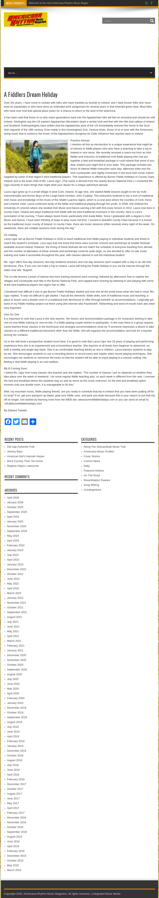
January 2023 (15, 564)
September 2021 (17, 612)
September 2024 (17, 531)
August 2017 (14, 793)
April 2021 (13, 636)
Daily (87, 465)
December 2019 (16, 707)
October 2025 (15, 507)
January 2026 (15, 502)
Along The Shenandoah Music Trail (104, 446)
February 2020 (16, 698)
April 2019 (13, 736)
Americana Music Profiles (99, 451)
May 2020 (13, 688)
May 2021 (13, 631)
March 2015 (14, 870)
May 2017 (13, 803)
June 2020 (13, 683)
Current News (92, 461)
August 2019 (14, 722)
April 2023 (13, 559)
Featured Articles (94, 470)
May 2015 (13, 865)
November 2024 (16, 526)
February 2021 (16, 645)
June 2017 (13, 798)
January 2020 (15, 702)
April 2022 (13, 588)
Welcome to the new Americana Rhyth (50, 3)
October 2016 (15, 827)
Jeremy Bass (15, 451)
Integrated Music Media (106, 893)
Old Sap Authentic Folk (20, 446)
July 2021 (13, 621)
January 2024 (15, 550)
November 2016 (16, 822)
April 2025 (13, 516)
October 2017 (15, 788)
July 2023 (13, 554)
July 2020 (13, 679)
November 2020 (16, 660)
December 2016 (16, 817)
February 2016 (16, 851)
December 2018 (16, 750)
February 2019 (16, 741)
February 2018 (16, 779)
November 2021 (16, 602)
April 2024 (13, 540)
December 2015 (16, 855)
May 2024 (13, 535)
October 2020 (15, 664)
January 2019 (15, 745)
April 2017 (13, 808)
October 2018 (15, 755)
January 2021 (15, 650)
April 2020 (13, 693)
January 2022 (15, 597)
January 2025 (15, 521)
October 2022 (15, 574)
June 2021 (13, 626)
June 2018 (13, 769)
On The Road (92, 475)
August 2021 (14, 617)
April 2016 (13, 846)
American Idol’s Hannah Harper (26, 456)
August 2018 (14, 760)
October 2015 (15, 860)
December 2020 (16, 655)
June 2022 (13, 578)
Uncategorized (92, 489)
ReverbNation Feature (97, 480)
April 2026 (13, 497)
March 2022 (14, 593)
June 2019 (13, 731)
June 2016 (13, 841)
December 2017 (16, 784)
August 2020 (14, 674)
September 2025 (17, 511)
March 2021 (14, 640)
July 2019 (13, 726)
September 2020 (17, 669)
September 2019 (17, 717)
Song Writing (91, 484)
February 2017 (16, 812)
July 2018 (13, 765)
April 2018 (13, 774)
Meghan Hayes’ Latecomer (23, 465)
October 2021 (15, 607)
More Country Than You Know (25, 461)
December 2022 (16, 569)
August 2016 (14, 836)
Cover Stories (92, 456)
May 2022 (13, 583)
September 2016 (17, 831)
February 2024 (16, 545)
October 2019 (15, 712)
